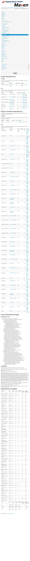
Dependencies (4, 34)
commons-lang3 (12, 159)
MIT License (24, 108)
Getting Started (4, 14)
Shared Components (11, 7)
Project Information (15, 24)
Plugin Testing (3, 53)
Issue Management (5, 31)
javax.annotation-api (12, 149)
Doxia (2, 46)
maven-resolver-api (12, 215)
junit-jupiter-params (12, 289)
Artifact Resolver (4, 45)
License (3, 17)
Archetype (3, 44)
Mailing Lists (4, 32)
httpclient (11, 163)
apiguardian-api (12, 237)
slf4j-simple (11, 108)
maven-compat (12, 94)
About (3, 25)
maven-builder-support (13, 176)
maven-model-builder (13, 189)
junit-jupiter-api (12, 280)
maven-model (12, 185)
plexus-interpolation (12, 254)
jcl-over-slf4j (11, 306)
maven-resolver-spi (12, 224)
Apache (3, 7)
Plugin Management (5, 38)
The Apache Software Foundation (9, 513)
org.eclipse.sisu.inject (13, 267)
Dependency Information (5, 27)
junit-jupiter (11, 106)
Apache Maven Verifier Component (19, 7)
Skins (2, 59)
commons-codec (12, 145)
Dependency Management (6, 33)
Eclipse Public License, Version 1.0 (27, 269)
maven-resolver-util (12, 228)
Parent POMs (3, 51)
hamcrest (11, 278)
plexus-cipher (11, 241)
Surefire (3, 60)
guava (10, 130)
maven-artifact (12, 172)
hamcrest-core (12, 104)
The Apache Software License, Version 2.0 (28, 132)
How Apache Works (4, 64)
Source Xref (3, 16)
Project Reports (15, 41)
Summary (3, 26)
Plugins (3, 39)
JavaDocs (3, 15)
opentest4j (11, 302)
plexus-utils (11, 263)
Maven (6, 7)
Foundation (3, 65)
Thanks (3, 69)
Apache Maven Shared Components (7, 21)
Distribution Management (5, 40)
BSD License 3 (24, 104)
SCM (2, 57)
